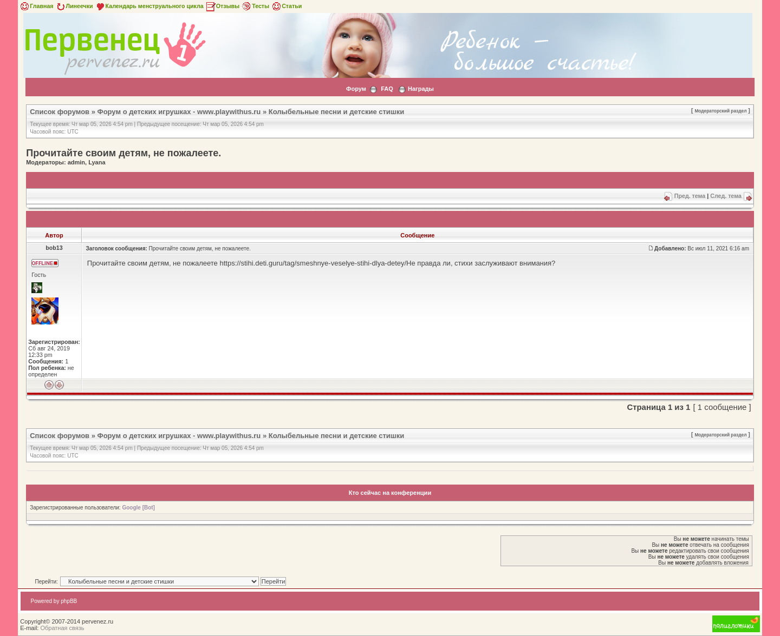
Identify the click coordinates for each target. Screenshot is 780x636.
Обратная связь (62, 628)
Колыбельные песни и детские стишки (336, 112)
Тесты (255, 6)
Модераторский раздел (720, 111)
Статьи (286, 6)
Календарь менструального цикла (149, 6)
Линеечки (74, 6)
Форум (356, 88)
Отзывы (222, 6)
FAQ (387, 88)
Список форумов (59, 112)
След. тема (726, 196)
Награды (421, 88)
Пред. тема (689, 196)
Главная (36, 6)
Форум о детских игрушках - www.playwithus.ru (179, 112)
